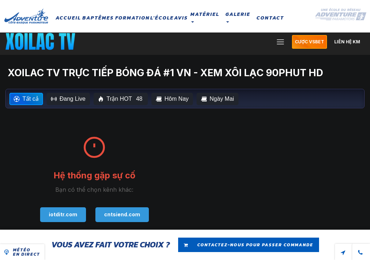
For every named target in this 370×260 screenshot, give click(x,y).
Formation (132, 18)
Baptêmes (98, 18)
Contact (270, 18)
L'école (162, 18)
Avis (181, 18)
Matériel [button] (204, 16)
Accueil (68, 18)
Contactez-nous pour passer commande (248, 245)
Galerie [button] (237, 16)
